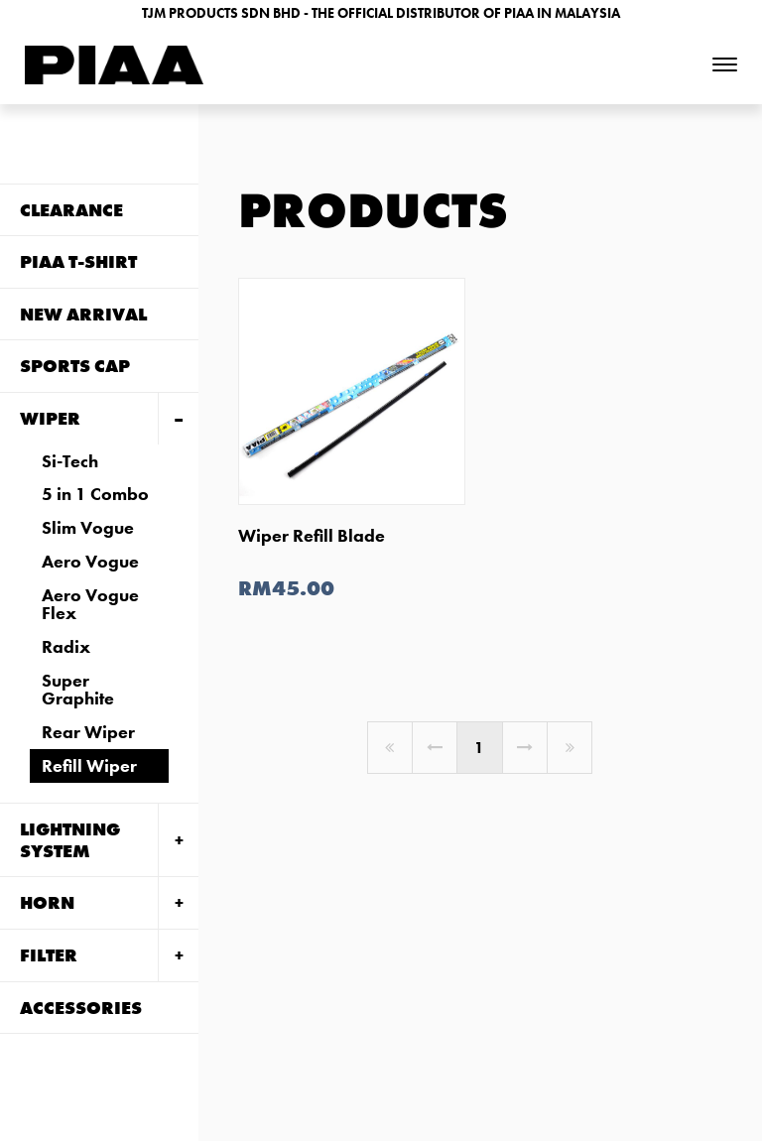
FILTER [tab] (48, 955)
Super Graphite (78, 689)
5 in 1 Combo (95, 493)
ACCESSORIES (81, 1007)
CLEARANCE (71, 209)
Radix (66, 646)
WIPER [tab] (50, 418)
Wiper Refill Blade (311, 535)
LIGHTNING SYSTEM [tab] (70, 840)
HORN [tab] (47, 902)
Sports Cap (75, 365)
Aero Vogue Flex (90, 603)
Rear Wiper (88, 731)
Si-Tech (70, 460)
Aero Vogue (90, 561)
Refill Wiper (89, 765)
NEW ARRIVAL (83, 314)
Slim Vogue (88, 527)
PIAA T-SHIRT (78, 261)
